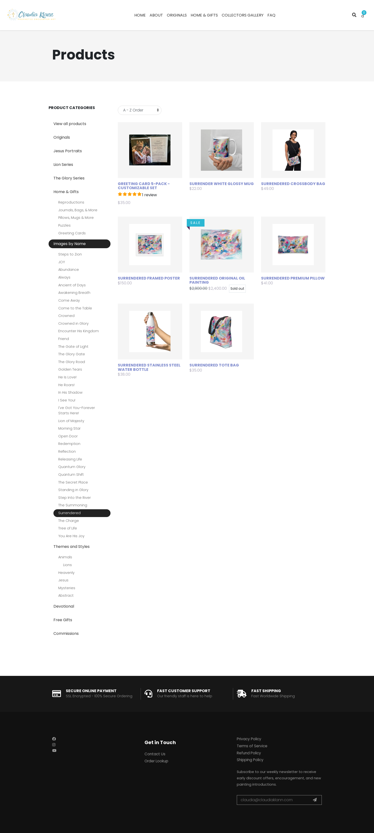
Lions (67, 564)
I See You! (66, 400)
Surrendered (69, 512)
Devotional (63, 606)
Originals (61, 137)
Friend (63, 338)
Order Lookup (156, 761)
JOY (61, 262)
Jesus (63, 580)
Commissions (66, 633)
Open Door (68, 436)
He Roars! (66, 384)
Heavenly (66, 572)
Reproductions (71, 202)
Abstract (66, 595)
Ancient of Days (72, 285)
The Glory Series (69, 178)
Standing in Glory (73, 489)
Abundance (68, 269)
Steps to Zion (70, 254)
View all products (69, 124)
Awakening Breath (74, 292)
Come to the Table (75, 308)
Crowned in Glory (73, 323)
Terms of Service (252, 745)
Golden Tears (70, 369)
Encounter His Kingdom (78, 331)
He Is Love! (67, 377)
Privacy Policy (249, 738)
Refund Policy (249, 753)
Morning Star (69, 428)
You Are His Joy (71, 536)
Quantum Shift (71, 474)
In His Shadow (70, 392)
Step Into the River (74, 497)
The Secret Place (73, 482)
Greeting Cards (72, 233)
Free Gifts (62, 620)
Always (64, 277)
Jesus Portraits (67, 151)
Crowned (66, 315)
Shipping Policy (250, 759)
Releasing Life (70, 459)
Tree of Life (67, 528)
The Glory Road (71, 361)
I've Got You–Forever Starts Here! (76, 410)
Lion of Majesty (71, 420)
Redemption (69, 443)
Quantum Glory (71, 466)
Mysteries (66, 588)
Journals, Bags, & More (77, 210)
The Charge (68, 520)
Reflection (67, 451)
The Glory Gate (71, 354)
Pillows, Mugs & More (76, 217)
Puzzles (64, 225)
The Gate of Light (73, 346)
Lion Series (63, 164)
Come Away (69, 300)
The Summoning (72, 505)
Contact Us (154, 753)
